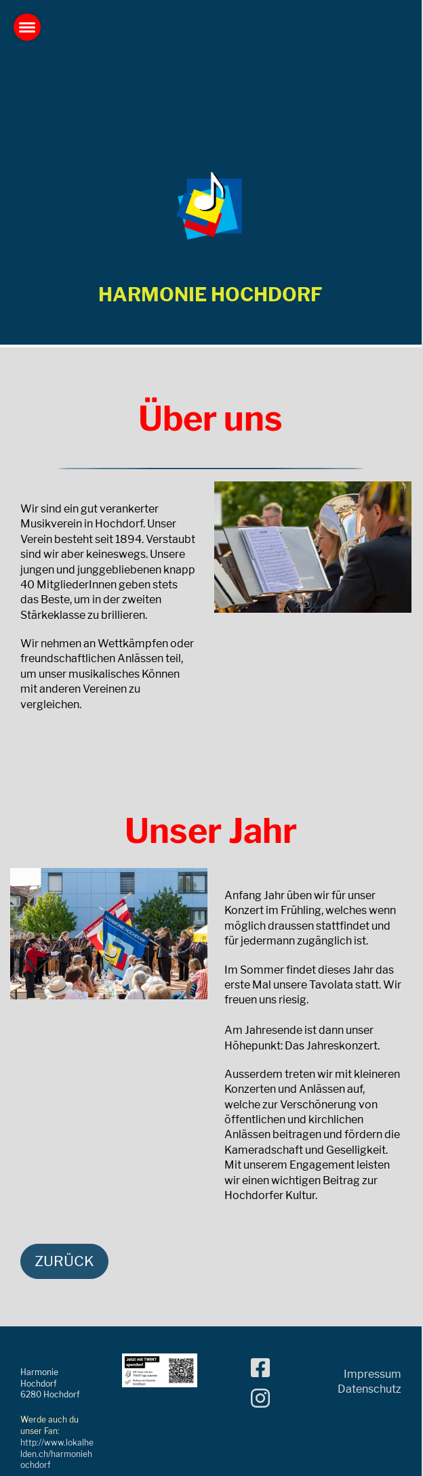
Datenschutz (369, 1389)
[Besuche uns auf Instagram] (260, 1398)
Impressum (372, 1374)
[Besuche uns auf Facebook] (260, 1368)
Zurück (64, 1261)
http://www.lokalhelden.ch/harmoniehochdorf (57, 1454)
